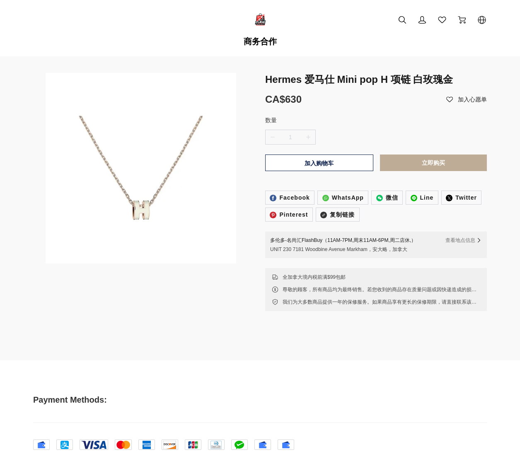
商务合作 (260, 41)
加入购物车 (319, 136)
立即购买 (433, 135)
